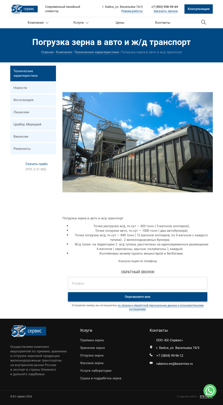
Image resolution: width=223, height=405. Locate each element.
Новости (20, 88)
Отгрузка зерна (91, 355)
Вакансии (21, 136)
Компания (38, 23)
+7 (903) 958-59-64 (164, 6)
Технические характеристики (96, 52)
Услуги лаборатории (96, 371)
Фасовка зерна (91, 363)
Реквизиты (22, 149)
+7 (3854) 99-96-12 (169, 356)
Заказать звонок (166, 11)
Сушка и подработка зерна (100, 378)
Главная (47, 52)
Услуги (81, 23)
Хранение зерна (92, 348)
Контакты (162, 23)
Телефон (77, 283)
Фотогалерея (24, 100)
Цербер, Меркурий (27, 124)
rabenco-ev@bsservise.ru (174, 364)
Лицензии (21, 112)
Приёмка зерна (92, 340)
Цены (120, 23)
